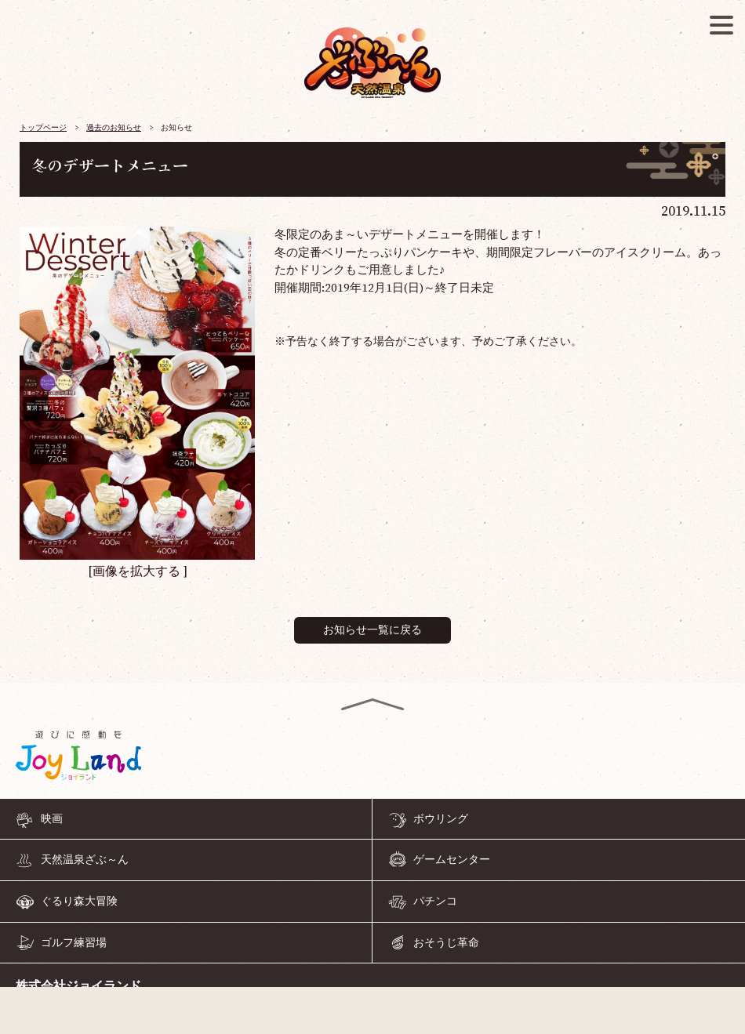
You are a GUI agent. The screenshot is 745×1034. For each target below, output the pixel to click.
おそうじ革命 (446, 942)
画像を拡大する (136, 571)
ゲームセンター (451, 859)
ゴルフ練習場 (74, 942)
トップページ (43, 127)
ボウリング (440, 818)
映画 (52, 818)
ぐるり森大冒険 (79, 901)
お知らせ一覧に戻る (372, 630)
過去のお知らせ (113, 127)
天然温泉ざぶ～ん (85, 859)
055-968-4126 (372, 1013)
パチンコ (435, 901)
